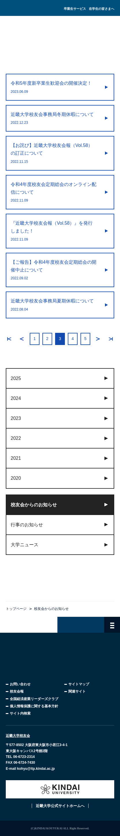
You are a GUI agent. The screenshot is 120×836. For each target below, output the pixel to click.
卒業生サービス (75, 8)
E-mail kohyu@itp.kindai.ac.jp (30, 769)
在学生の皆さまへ (101, 8)
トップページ (16, 609)
